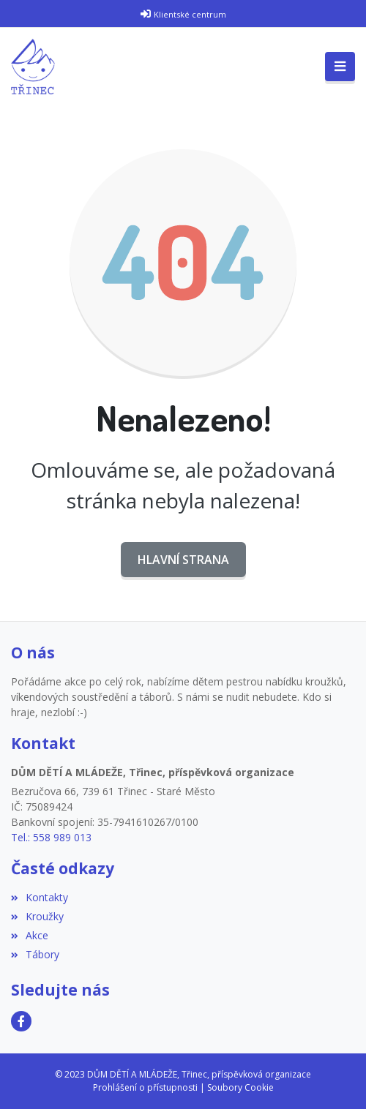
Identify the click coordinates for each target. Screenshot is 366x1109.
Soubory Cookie (240, 1087)
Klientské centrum (190, 14)
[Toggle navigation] (340, 66)
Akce (29, 935)
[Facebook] (21, 1021)
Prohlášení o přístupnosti (145, 1087)
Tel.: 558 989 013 (51, 837)
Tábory (35, 954)
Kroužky (37, 916)
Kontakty (39, 897)
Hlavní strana (183, 560)
